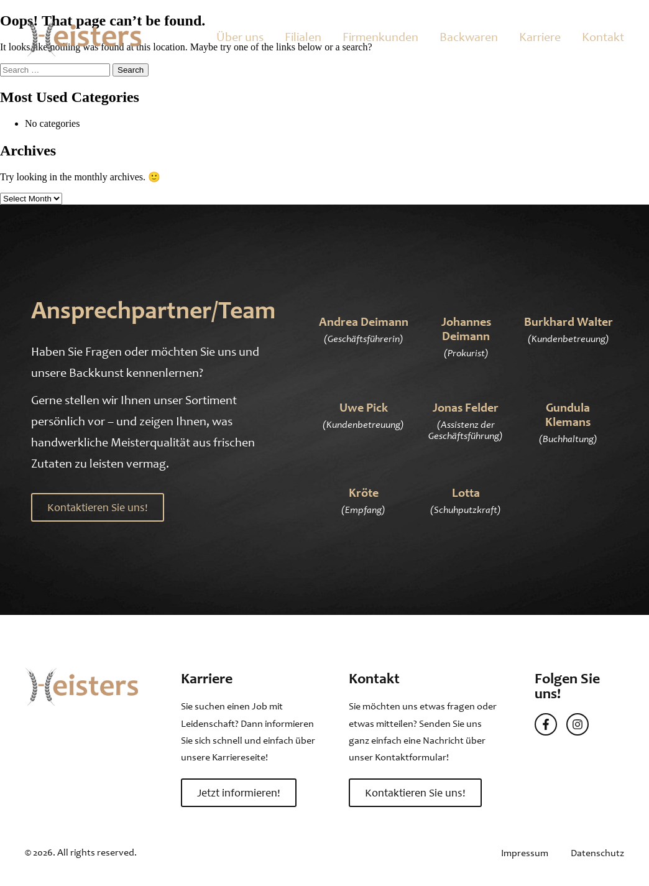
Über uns (240, 37)
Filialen (303, 37)
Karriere (540, 37)
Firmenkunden (380, 37)
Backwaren (469, 37)
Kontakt (603, 37)
